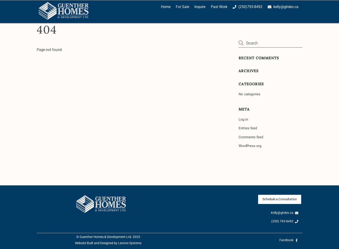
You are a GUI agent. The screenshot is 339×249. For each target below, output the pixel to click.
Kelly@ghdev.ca (284, 213)
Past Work (219, 7)
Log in (243, 119)
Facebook (288, 240)
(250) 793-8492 (284, 221)
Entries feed (248, 128)
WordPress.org (250, 146)
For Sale (182, 7)
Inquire (199, 7)
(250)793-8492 (247, 7)
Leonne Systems (129, 243)
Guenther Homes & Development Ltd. (106, 237)
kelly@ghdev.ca (283, 7)
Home (166, 7)
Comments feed (251, 137)
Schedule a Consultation (279, 199)
